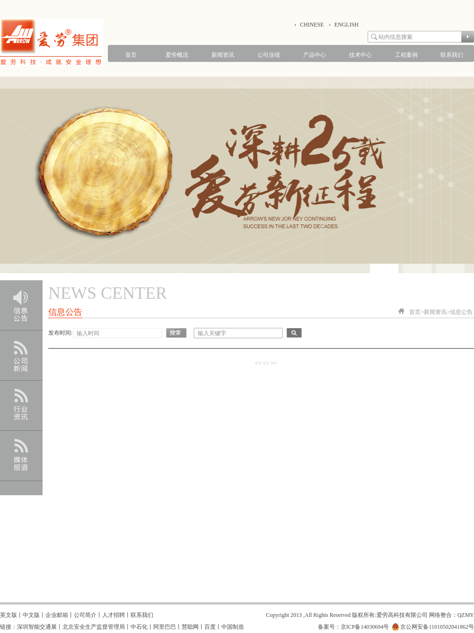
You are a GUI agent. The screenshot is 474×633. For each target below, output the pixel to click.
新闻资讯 (222, 55)
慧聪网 (190, 627)
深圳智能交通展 (37, 627)
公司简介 (85, 615)
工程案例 (406, 55)
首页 (131, 55)
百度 (210, 627)
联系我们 (451, 55)
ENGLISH (346, 24)
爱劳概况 (177, 55)
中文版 (31, 615)
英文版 (8, 615)
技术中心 (360, 55)
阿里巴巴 (164, 627)
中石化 (139, 627)
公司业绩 (268, 55)
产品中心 (314, 55)
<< (258, 363)
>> (274, 363)
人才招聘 (113, 615)
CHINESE (312, 24)
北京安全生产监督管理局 (93, 627)
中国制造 (232, 627)
